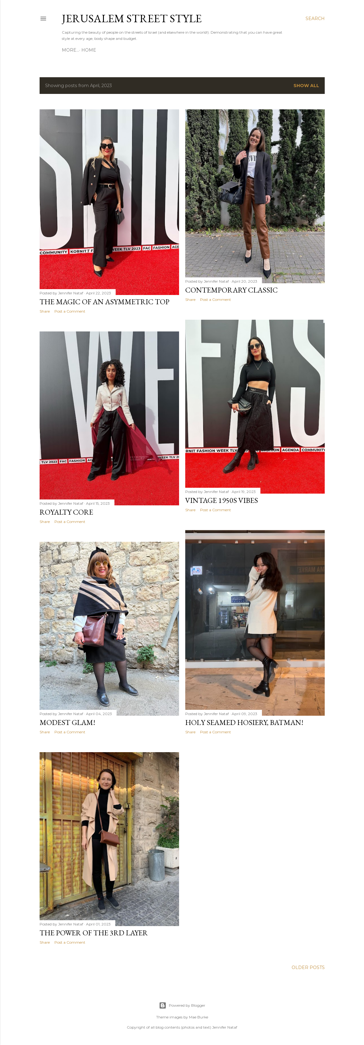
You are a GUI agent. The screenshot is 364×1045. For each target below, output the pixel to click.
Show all (306, 85)
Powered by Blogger (182, 1005)
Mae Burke (198, 1017)
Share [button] (45, 311)
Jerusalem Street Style (132, 18)
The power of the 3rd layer (94, 933)
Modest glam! (67, 722)
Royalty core (66, 512)
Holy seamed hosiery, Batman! (244, 722)
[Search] (315, 18)
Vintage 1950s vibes (221, 500)
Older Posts (308, 967)
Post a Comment (69, 311)
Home (71, 50)
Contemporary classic (231, 290)
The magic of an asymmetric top (104, 301)
